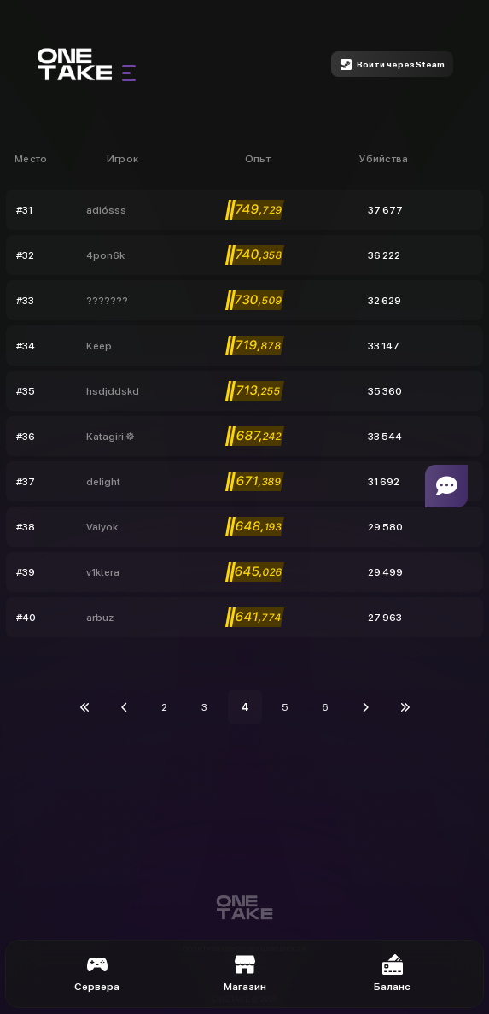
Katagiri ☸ (110, 437)
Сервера (96, 973)
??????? (107, 301)
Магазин (245, 973)
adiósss (106, 210)
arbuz (100, 618)
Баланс (392, 973)
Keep (99, 346)
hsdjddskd (112, 391)
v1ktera (102, 572)
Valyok (102, 527)
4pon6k (105, 255)
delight (103, 482)
